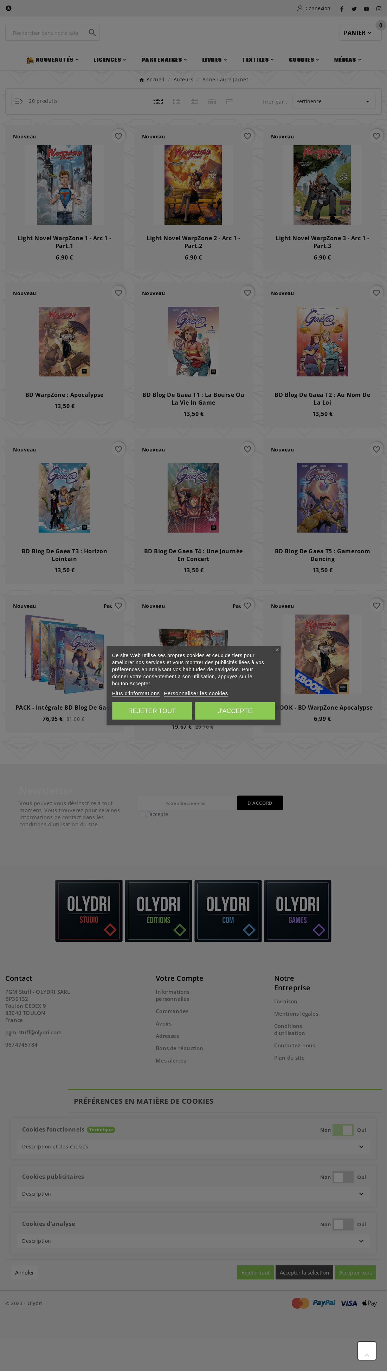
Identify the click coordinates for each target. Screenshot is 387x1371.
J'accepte (235, 710)
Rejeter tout (152, 710)
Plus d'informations (136, 693)
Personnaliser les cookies (196, 693)
